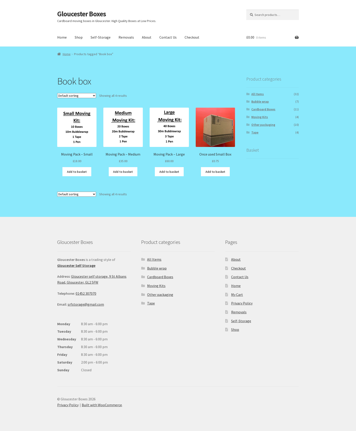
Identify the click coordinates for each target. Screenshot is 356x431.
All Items (257, 94)
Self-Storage (101, 37)
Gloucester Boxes (81, 13)
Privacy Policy (241, 303)
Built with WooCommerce (102, 405)
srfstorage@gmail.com (86, 304)
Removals (126, 37)
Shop (79, 37)
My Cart (237, 294)
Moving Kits (259, 117)
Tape (254, 132)
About (146, 37)
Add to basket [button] (77, 172)
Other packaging (263, 125)
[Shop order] (76, 95)
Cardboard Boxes (263, 109)
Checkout (192, 37)
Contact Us (168, 37)
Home (62, 37)
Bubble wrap (260, 101)
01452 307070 (86, 293)
